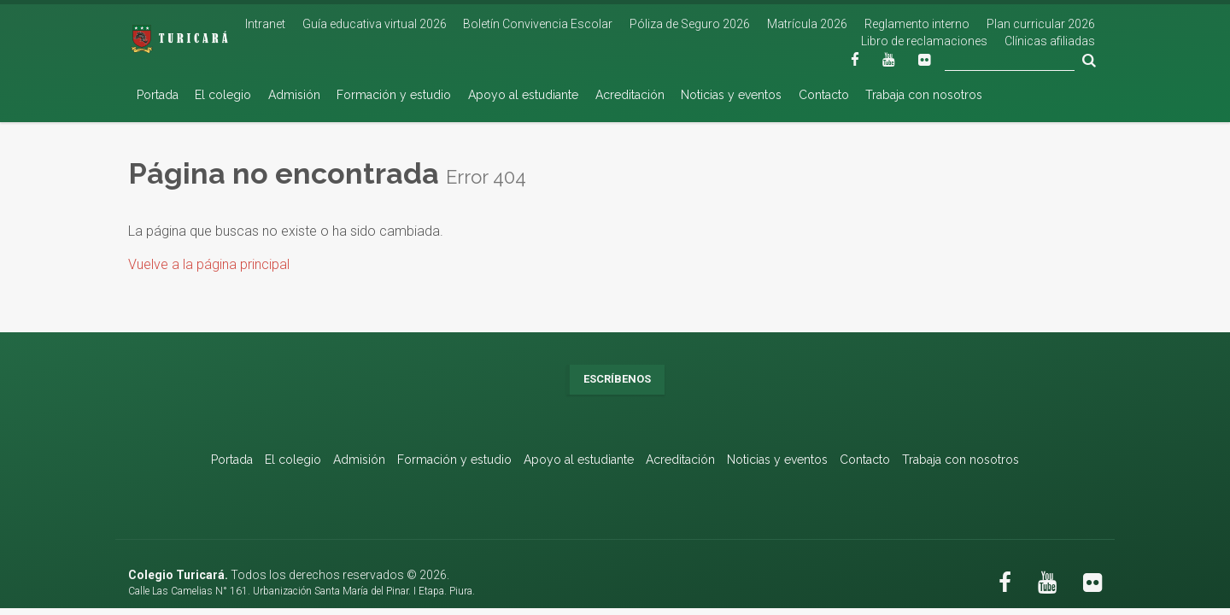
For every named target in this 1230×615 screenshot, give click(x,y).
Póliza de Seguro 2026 (690, 24)
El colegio (223, 95)
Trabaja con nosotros (923, 95)
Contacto (824, 95)
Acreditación (630, 95)
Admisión (294, 95)
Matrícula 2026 (807, 24)
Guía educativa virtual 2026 (374, 24)
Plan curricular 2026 (1041, 24)
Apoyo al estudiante (523, 95)
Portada (158, 95)
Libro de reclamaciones (924, 41)
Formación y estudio (394, 95)
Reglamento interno (916, 24)
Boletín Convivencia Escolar (537, 24)
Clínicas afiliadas (1049, 41)
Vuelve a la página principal (209, 264)
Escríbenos (617, 378)
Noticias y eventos (731, 95)
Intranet (265, 24)
